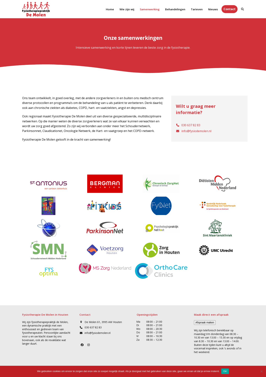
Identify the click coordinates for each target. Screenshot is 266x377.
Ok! (225, 371)
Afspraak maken (204, 322)
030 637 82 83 (93, 327)
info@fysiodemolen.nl (97, 333)
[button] (242, 9)
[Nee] (261, 371)
